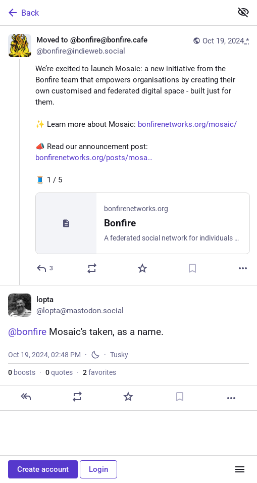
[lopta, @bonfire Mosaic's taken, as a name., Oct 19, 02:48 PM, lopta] (128, 349)
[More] (243, 270)
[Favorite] (142, 270)
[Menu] (240, 469)
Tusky (119, 356)
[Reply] (45, 270)
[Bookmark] (192, 270)
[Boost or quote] (92, 270)
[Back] (115, 12)
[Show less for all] (243, 12)
